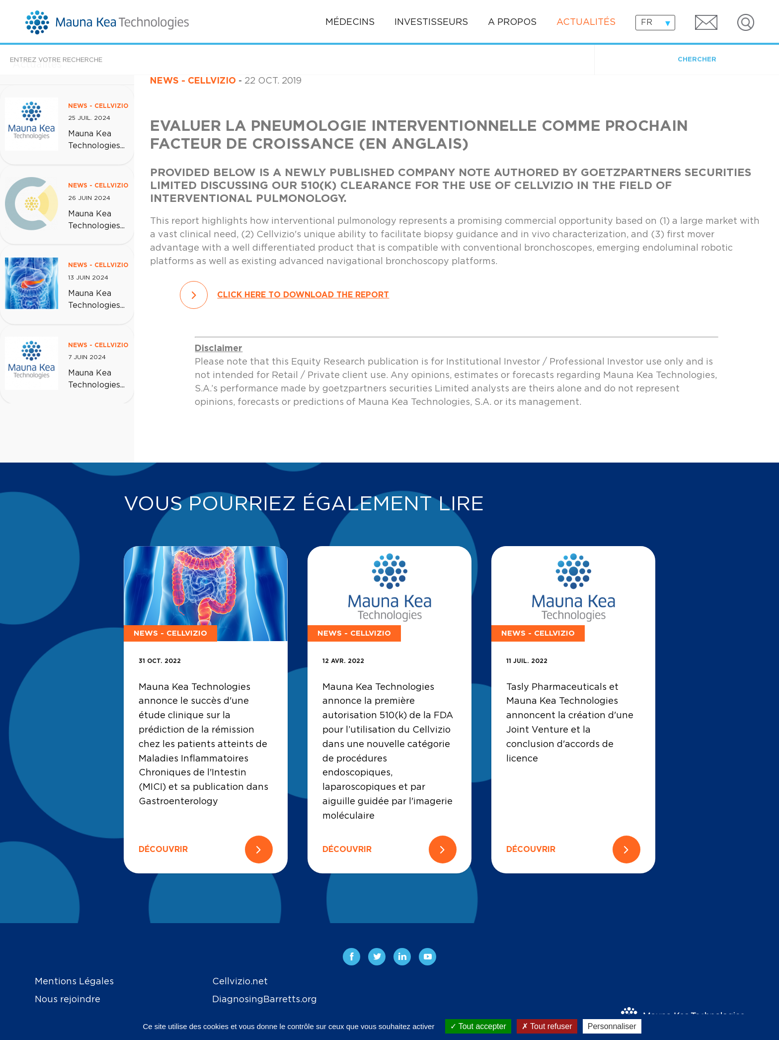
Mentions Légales (74, 981)
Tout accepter (478, 1026)
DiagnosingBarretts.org (264, 999)
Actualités (586, 22)
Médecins (350, 22)
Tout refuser (547, 1026)
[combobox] (655, 22)
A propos (512, 22)
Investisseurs (431, 22)
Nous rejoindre (67, 999)
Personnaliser (612, 1026)
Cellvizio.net (240, 981)
